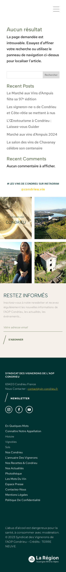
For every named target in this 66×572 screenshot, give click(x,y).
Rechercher (51, 74)
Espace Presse (14, 484)
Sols (7, 447)
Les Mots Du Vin (15, 479)
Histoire (9, 436)
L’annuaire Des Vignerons (21, 458)
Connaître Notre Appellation (23, 431)
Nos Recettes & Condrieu (21, 463)
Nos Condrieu (14, 452)
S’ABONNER (15, 339)
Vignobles (11, 442)
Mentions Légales (16, 495)
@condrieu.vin (33, 189)
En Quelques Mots (17, 426)
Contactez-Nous (15, 489)
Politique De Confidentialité (22, 500)
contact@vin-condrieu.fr (43, 389)
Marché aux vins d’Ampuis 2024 (32, 134)
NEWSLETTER (20, 398)
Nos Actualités (14, 468)
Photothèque (13, 473)
